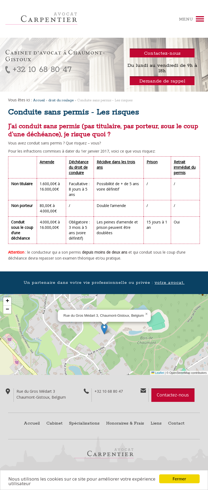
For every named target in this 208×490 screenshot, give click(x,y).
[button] (104, 328)
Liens (156, 423)
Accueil (39, 100)
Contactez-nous (173, 395)
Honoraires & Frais (125, 423)
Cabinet (54, 423)
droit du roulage (61, 100)
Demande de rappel (162, 81)
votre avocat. (170, 282)
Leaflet (157, 372)
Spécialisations (84, 423)
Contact (176, 423)
